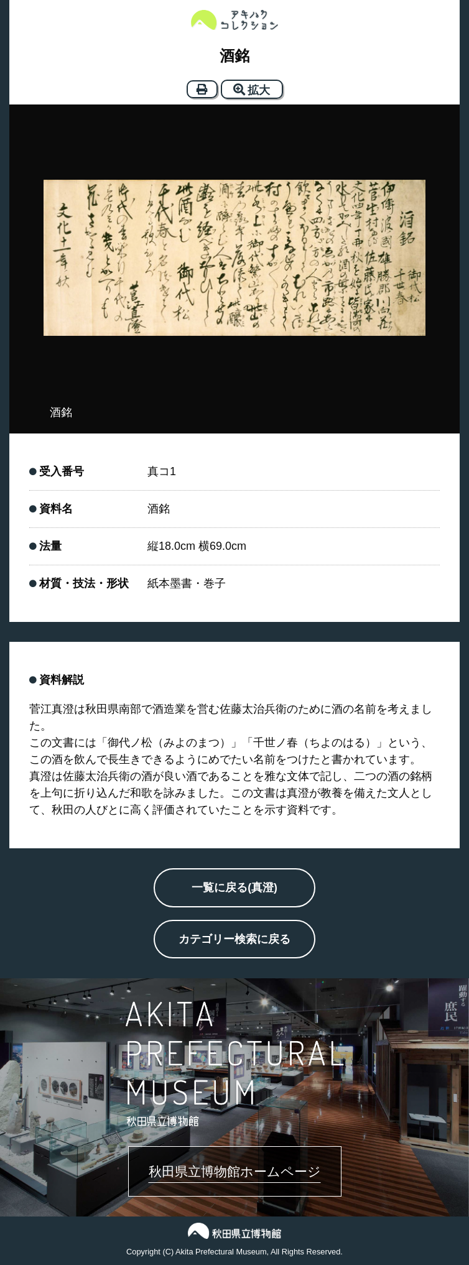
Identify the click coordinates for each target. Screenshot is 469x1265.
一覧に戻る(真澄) (234, 887)
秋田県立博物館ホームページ (235, 1171)
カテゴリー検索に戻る (234, 939)
